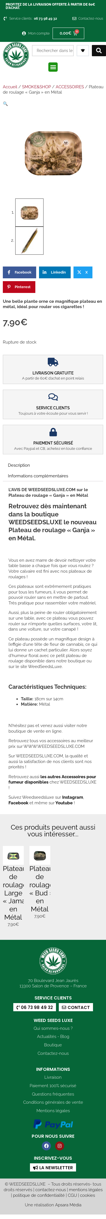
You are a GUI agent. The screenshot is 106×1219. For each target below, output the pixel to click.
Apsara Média (68, 1204)
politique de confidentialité (39, 1194)
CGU (72, 1194)
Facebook (18, 802)
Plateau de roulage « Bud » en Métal (41, 888)
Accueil (10, 86)
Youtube (64, 802)
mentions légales (86, 1189)
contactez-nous (50, 1189)
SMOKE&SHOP (36, 86)
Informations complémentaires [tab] (38, 475)
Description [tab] (19, 464)
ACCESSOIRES (70, 86)
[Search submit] (99, 50)
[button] (53, 67)
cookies (87, 1194)
